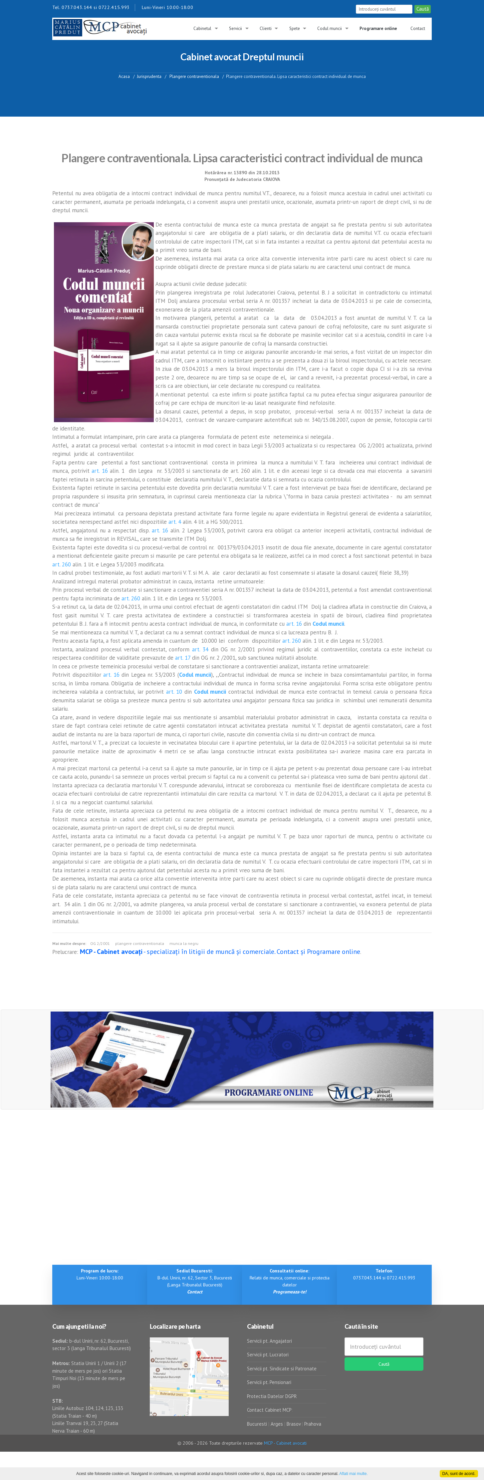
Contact (417, 28)
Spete (294, 28)
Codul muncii (329, 28)
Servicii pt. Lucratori (268, 1354)
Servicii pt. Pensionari (269, 1382)
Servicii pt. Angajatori (269, 1341)
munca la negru (183, 943)
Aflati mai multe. (353, 1473)
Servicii (235, 28)
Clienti (266, 28)
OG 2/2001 (100, 943)
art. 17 (182, 657)
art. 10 (174, 691)
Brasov (294, 1424)
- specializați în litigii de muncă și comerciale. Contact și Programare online (220, 951)
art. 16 (100, 470)
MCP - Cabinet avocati (285, 1443)
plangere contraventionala (139, 943)
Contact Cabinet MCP (269, 1410)
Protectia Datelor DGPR (272, 1396)
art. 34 (200, 649)
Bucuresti (257, 1424)
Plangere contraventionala (193, 76)
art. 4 (174, 521)
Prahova (312, 1424)
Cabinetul (202, 28)
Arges (277, 1424)
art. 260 (61, 564)
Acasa (124, 76)
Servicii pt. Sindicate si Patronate (282, 1368)
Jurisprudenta (149, 76)
